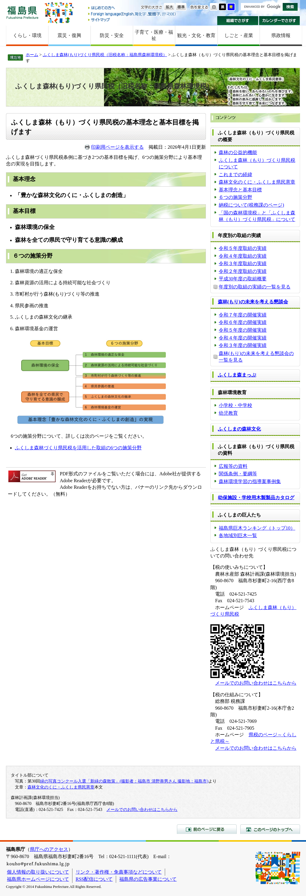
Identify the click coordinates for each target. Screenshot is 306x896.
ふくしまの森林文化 (239, 428)
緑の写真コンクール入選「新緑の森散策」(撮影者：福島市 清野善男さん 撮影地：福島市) (124, 781)
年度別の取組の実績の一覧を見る (254, 286)
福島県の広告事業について (148, 879)
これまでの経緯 (235, 174)
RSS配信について (94, 879)
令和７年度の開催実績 (243, 314)
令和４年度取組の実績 (243, 256)
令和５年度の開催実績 (243, 330)
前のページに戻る (207, 829)
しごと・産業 (238, 35)
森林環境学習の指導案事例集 (250, 481)
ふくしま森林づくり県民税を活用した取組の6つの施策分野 (78, 447)
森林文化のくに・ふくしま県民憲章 (257, 182)
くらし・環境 (27, 35)
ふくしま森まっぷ (237, 374)
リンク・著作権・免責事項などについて (119, 872)
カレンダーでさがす (279, 20)
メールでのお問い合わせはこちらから (255, 683)
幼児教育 (228, 413)
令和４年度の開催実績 (243, 337)
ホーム (32, 54)
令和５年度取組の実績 (243, 248)
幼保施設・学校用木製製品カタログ (256, 497)
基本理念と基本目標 (240, 189)
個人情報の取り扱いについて (38, 872)
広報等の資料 (233, 466)
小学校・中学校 (235, 405)
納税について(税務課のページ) (251, 205)
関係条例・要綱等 (238, 473)
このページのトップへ (270, 829)
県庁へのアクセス (49, 849)
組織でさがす (237, 20)
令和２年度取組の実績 (243, 271)
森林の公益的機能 (238, 152)
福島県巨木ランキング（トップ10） (257, 528)
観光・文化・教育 (196, 35)
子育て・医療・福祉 (154, 35)
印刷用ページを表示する (117, 147)
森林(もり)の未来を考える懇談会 (253, 301)
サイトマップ (132, 19)
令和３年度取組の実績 (243, 263)
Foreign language (132, 14)
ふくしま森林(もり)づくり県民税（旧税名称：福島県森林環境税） (105, 54)
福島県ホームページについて (38, 879)
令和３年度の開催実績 (243, 345)
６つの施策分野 (235, 197)
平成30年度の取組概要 (243, 278)
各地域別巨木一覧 (238, 535)
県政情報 (280, 35)
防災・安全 (112, 35)
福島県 (22, 12)
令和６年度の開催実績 (243, 322)
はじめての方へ (132, 8)
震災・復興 (69, 35)
